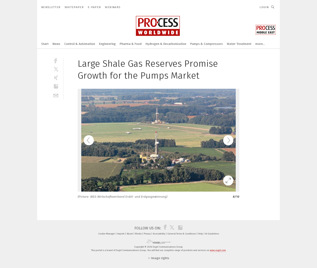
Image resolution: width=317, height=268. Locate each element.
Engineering (107, 44)
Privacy (147, 233)
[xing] (55, 77)
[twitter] (55, 69)
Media (138, 233)
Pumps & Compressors (206, 44)
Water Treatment (239, 44)
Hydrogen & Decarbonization (166, 44)
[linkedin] (55, 86)
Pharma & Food (131, 44)
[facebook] (55, 60)
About (130, 233)
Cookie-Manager (107, 233)
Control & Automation (79, 44)
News (56, 44)
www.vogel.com (218, 250)
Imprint (121, 233)
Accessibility (159, 233)
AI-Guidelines (212, 233)
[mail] (55, 95)
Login (264, 7)
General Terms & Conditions (182, 233)
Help (201, 233)
